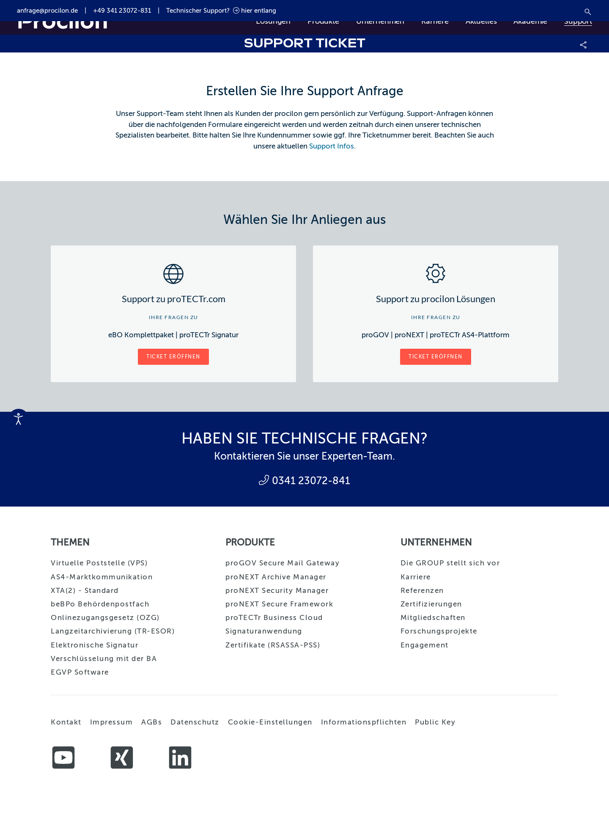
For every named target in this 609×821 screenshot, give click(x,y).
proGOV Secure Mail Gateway (282, 563)
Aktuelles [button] (481, 21)
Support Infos (331, 146)
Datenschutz (194, 722)
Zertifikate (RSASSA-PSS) (272, 645)
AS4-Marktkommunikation (102, 577)
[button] (583, 43)
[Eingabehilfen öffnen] (18, 419)
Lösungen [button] (273, 21)
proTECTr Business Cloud (274, 618)
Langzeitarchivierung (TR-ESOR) (113, 631)
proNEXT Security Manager (277, 591)
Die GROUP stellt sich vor (450, 563)
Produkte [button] (323, 21)
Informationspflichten (364, 722)
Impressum (111, 722)
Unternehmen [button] (380, 21)
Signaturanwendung (263, 631)
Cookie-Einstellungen (270, 722)
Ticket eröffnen (173, 357)
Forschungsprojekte (439, 631)
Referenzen (422, 591)
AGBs (151, 722)
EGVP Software (80, 672)
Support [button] (578, 21)
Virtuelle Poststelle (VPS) (99, 563)
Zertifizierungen (431, 604)
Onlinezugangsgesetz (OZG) (105, 618)
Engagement (425, 645)
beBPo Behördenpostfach (100, 604)
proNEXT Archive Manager (275, 577)
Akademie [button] (530, 21)
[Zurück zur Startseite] (62, 21)
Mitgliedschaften (433, 618)
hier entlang (254, 10)
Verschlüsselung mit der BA (104, 659)
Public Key (435, 722)
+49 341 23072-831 (122, 10)
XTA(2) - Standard (85, 591)
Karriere (416, 577)
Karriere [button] (435, 21)
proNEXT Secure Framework (279, 604)
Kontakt (66, 722)
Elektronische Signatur (94, 645)
